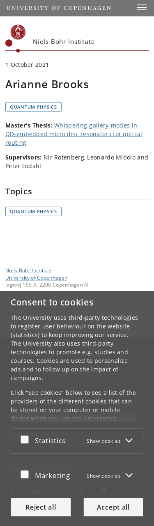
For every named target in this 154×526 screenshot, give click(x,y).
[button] (141, 7)
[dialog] (77, 408)
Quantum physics (33, 107)
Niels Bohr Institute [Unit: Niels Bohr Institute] (28, 270)
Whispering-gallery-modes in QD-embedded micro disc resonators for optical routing (74, 133)
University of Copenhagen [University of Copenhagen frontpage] (36, 277)
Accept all (113, 507)
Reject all (40, 507)
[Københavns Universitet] (15, 38)
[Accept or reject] (27, 439)
